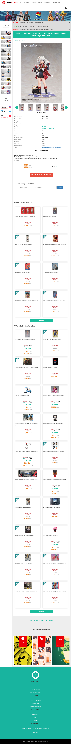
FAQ (35, 686)
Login (35, 717)
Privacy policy (35, 703)
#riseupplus (58, 147)
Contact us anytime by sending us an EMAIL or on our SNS (35, 728)
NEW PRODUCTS (37, 2)
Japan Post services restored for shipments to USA (31, 26)
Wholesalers (35, 720)
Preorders (56, 2)
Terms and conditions (35, 700)
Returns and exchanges (35, 692)
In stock (47, 2)
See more (41, 320)
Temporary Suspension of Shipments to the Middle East (33, 29)
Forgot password (35, 714)
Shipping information (35, 689)
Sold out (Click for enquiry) (41, 175)
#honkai (44, 147)
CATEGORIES (25, 2)
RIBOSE (44, 127)
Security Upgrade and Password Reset (28, 23)
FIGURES (16, 40)
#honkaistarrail (50, 147)
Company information (35, 706)
